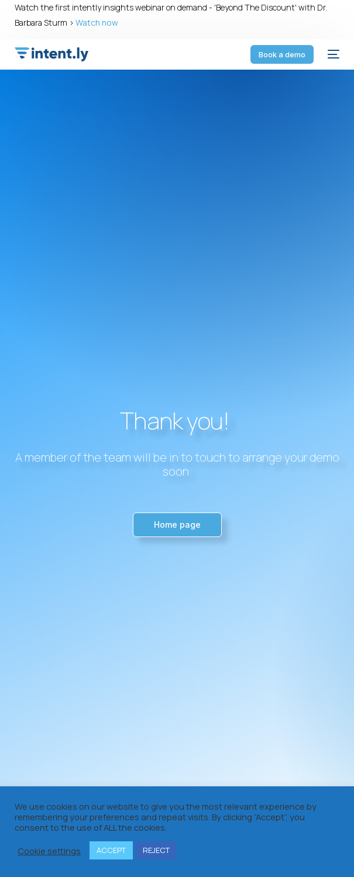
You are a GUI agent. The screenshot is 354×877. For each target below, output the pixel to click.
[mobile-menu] (332, 54)
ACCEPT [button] (111, 850)
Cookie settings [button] (49, 850)
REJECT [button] (156, 850)
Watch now (96, 22)
